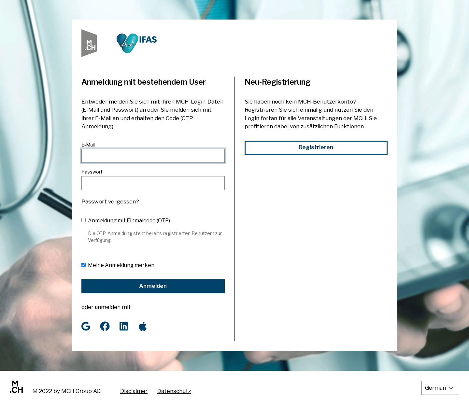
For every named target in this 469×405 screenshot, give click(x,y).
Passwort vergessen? (110, 201)
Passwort (92, 172)
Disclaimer (134, 391)
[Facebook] (105, 326)
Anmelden (153, 286)
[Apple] (143, 326)
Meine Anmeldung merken (121, 265)
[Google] (85, 326)
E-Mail (88, 144)
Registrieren (316, 147)
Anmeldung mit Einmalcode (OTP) (129, 220)
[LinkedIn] (124, 326)
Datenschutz (174, 391)
